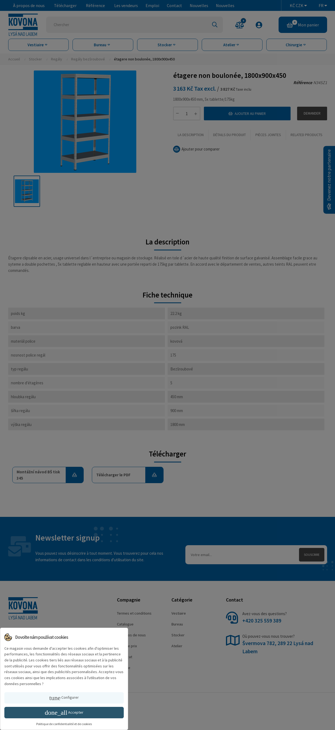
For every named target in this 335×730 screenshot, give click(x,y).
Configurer (64, 697)
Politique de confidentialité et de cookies (64, 724)
